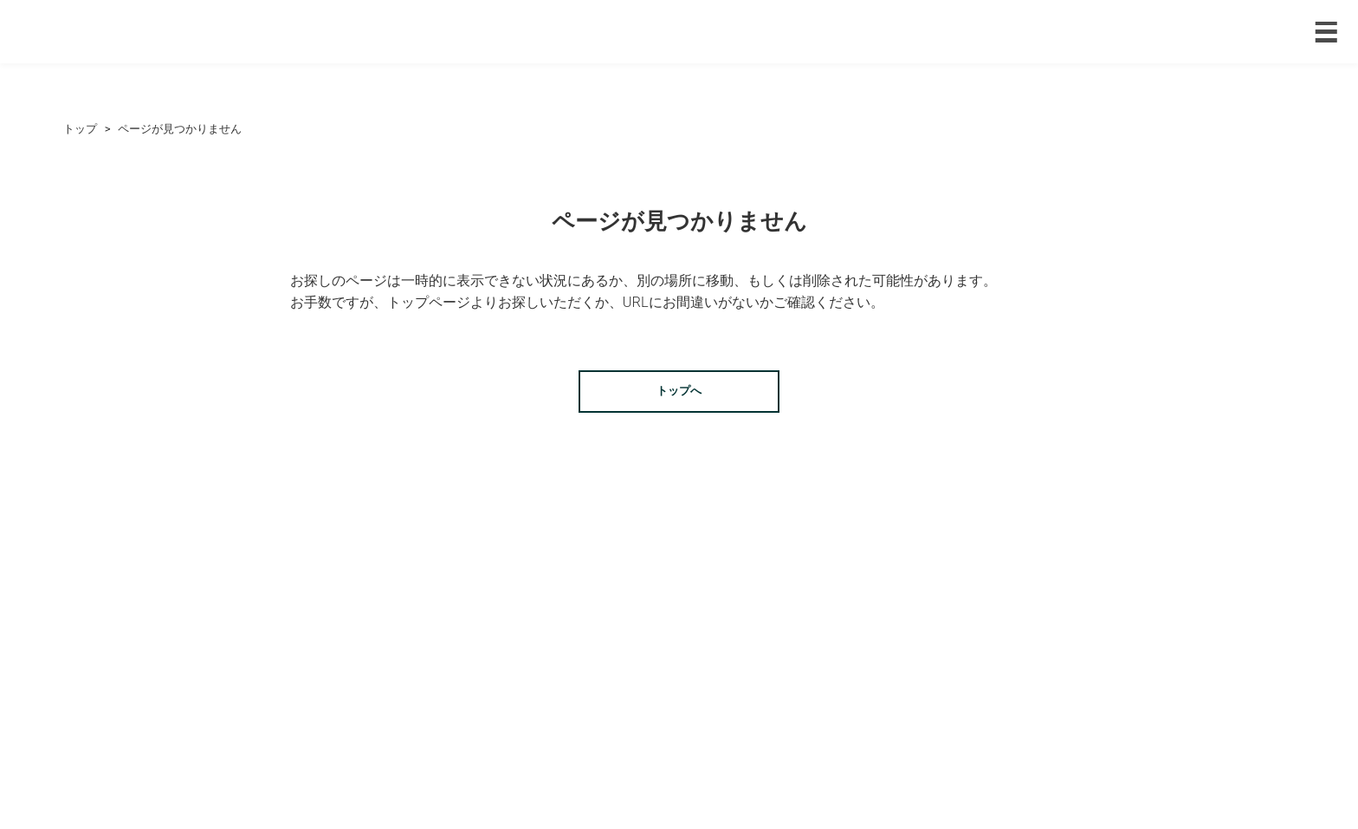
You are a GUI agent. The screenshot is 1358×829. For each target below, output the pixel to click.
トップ (80, 128)
